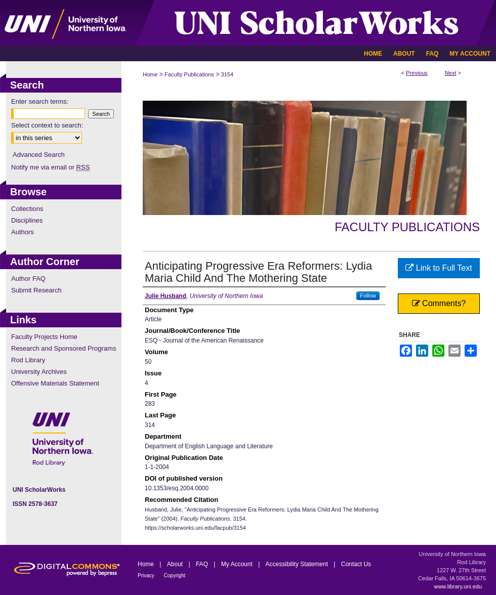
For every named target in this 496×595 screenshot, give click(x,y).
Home (150, 74)
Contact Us (356, 564)
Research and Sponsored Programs (63, 348)
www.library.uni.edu (458, 586)
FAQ (203, 564)
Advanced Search (39, 154)
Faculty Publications (189, 74)
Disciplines (27, 220)
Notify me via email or (50, 167)
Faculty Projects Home (44, 337)
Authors (22, 232)
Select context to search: (47, 125)
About (176, 564)
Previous (417, 73)
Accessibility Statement (298, 564)
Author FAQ (28, 278)
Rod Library (28, 360)
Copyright (175, 575)
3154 (227, 74)
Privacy (147, 575)
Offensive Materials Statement (55, 383)
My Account (237, 564)
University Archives (39, 371)
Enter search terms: (39, 101)
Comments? (439, 303)
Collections (27, 208)
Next (451, 73)
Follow (368, 295)
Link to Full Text (438, 268)
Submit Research (36, 290)
